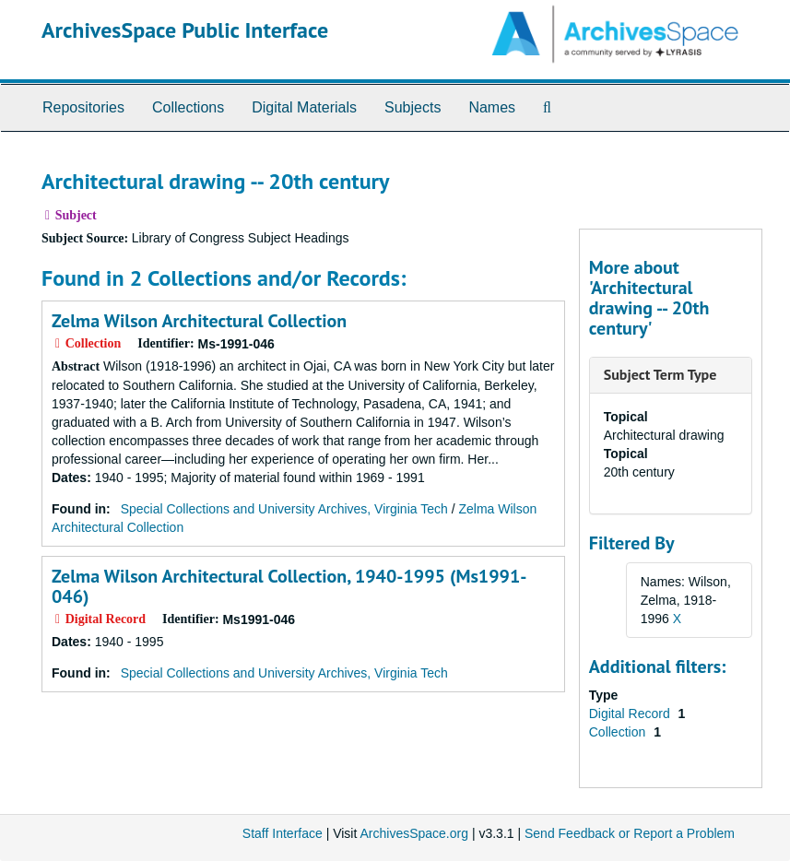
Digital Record (631, 713)
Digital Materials (304, 107)
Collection (619, 732)
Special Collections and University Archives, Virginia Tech (284, 508)
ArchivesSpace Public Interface (184, 30)
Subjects (412, 107)
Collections (188, 107)
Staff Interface (282, 833)
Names (491, 107)
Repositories (83, 107)
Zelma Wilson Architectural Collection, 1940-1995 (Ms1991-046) (289, 586)
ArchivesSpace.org (414, 833)
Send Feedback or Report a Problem (630, 833)
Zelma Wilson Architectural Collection (199, 321)
